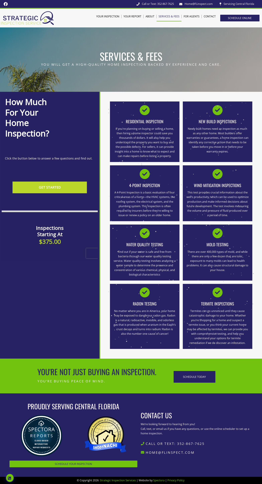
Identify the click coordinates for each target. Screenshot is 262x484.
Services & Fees (169, 16)
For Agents (192, 16)
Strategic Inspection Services (118, 480)
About (150, 16)
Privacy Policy (175, 480)
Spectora (159, 480)
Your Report (132, 16)
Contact (210, 16)
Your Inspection (107, 16)
